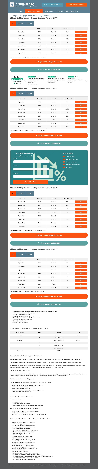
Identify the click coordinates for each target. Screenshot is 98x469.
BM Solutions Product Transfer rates (21, 428)
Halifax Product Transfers (19, 434)
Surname (15, 173)
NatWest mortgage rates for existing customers (24, 442)
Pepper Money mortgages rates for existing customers (25, 448)
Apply (81, 31)
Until (53, 28)
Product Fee (67, 28)
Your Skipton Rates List (76, 4)
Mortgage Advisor (49, 11)
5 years (29, 23)
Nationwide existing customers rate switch (22, 444)
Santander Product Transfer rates (20, 451)
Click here (25, 322)
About (22, 11)
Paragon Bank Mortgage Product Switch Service (24, 447)
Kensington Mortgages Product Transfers (22, 437)
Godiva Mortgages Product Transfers (21, 433)
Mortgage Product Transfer (34, 11)
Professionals (61, 11)
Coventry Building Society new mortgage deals (23, 431)
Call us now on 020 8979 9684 (52, 4)
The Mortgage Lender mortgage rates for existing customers (26, 454)
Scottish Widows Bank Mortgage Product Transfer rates (25, 453)
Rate (39, 28)
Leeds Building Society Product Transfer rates (23, 440)
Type (22, 28)
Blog (67, 11)
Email (15, 158)
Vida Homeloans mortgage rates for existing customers (25, 457)
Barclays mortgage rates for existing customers (24, 425)
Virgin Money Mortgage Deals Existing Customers (24, 459)
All (13, 23)
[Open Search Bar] (78, 11)
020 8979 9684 (30, 316)
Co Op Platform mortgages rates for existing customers (25, 430)
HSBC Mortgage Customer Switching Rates (23, 436)
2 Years (20, 23)
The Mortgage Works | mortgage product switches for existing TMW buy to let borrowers (33, 456)
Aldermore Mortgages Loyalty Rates (21, 424)
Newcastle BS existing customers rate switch (23, 445)
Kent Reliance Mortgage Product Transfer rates (24, 439)
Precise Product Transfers (19, 450)
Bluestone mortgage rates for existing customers (24, 427)
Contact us (73, 11)
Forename (16, 166)
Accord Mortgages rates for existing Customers (24, 422)
